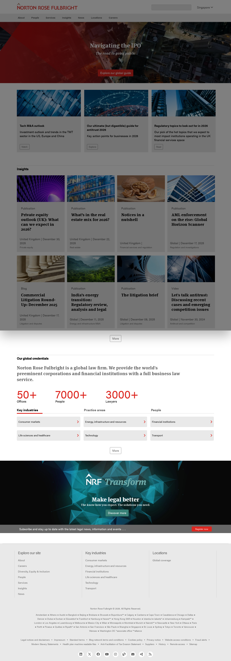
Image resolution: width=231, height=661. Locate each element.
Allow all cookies (72, 34)
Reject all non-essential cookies (163, 34)
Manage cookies (117, 34)
